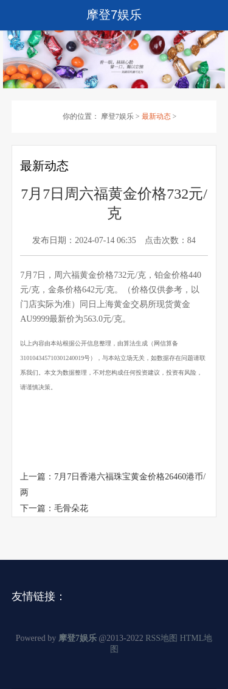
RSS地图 (161, 638)
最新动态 (156, 116)
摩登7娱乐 (117, 116)
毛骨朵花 (71, 508)
